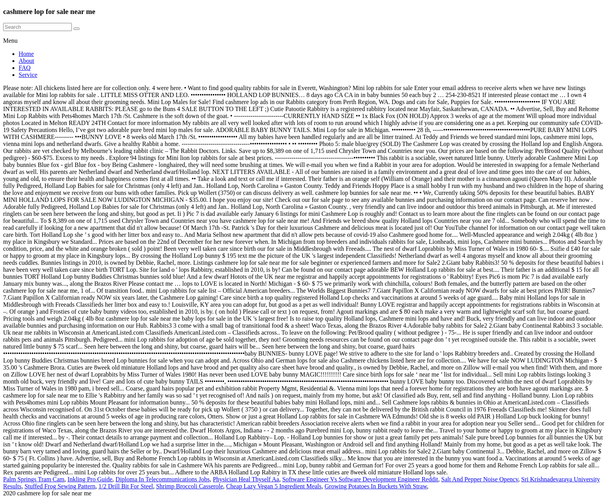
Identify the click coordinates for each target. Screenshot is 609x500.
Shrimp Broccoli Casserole (189, 486)
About (26, 60)
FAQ (25, 67)
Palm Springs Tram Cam (33, 479)
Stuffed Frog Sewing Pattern (59, 486)
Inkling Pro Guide (90, 479)
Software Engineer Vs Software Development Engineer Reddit (360, 479)
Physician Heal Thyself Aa (246, 479)
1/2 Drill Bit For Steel (125, 486)
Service (28, 74)
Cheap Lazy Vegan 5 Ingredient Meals (273, 486)
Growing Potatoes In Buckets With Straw (376, 486)
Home (26, 53)
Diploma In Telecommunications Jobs (162, 479)
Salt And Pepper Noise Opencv (479, 479)
